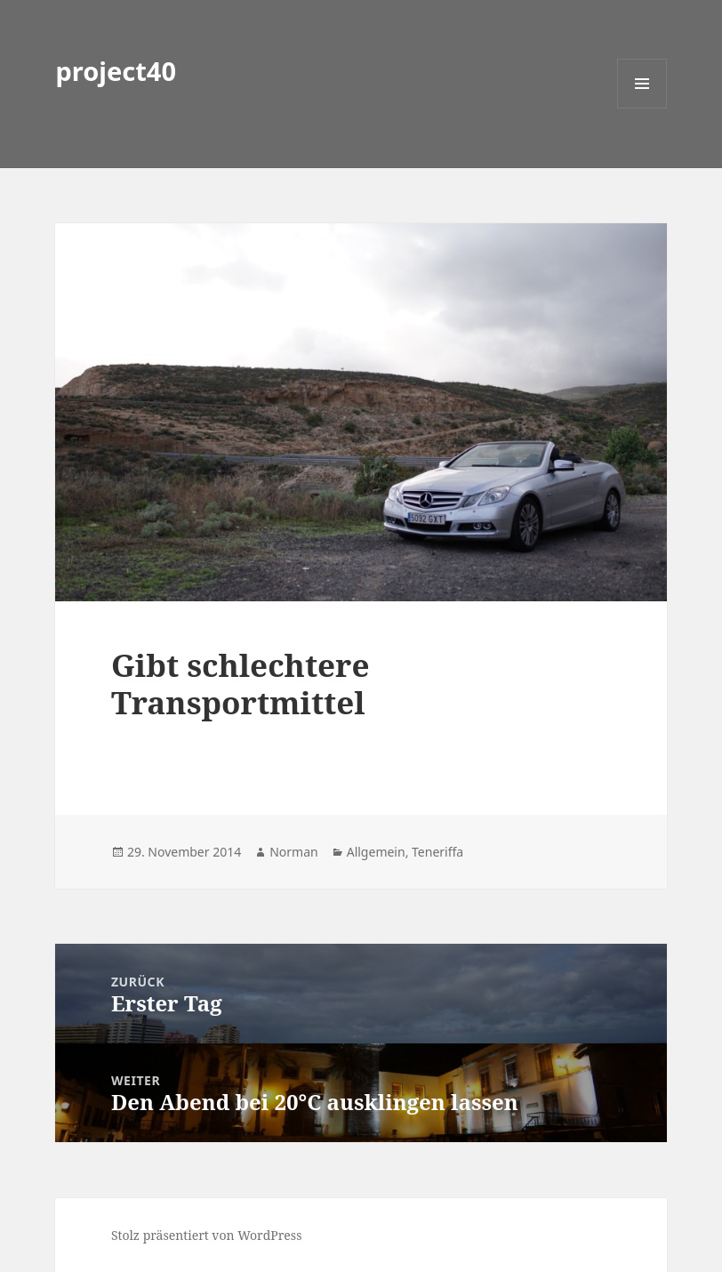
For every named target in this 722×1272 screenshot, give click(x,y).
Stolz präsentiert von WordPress (206, 1235)
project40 (115, 70)
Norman (293, 851)
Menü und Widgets (642, 108)
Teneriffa (437, 851)
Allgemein (376, 851)
